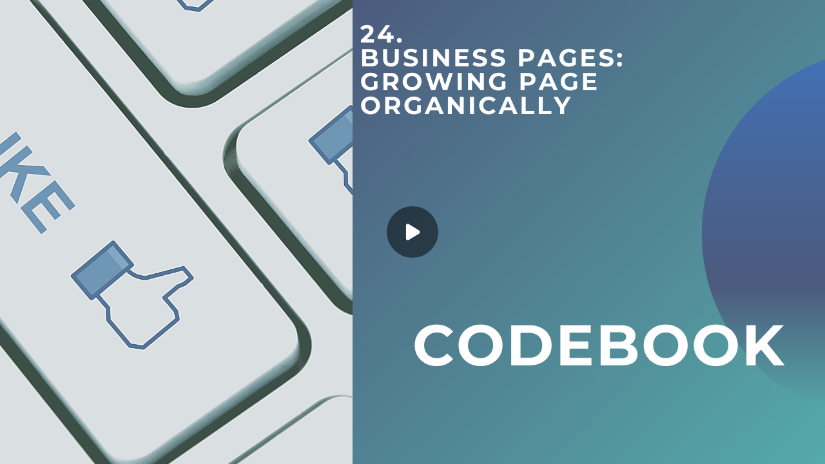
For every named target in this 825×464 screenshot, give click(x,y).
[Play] (412, 232)
